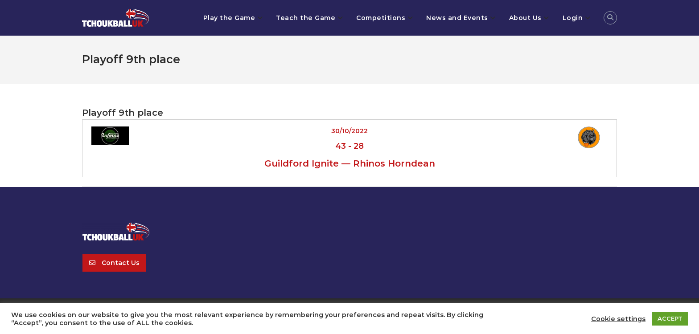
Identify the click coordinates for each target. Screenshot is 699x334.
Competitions (380, 18)
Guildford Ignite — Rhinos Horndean (349, 163)
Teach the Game (305, 18)
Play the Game (229, 18)
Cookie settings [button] (618, 319)
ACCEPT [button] (670, 318)
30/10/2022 (349, 131)
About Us (525, 18)
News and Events (457, 18)
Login (573, 18)
